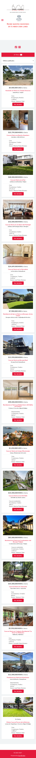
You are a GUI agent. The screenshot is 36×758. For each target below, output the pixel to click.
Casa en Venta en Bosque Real (18, 360)
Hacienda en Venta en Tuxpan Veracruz (18, 90)
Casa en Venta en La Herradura (18, 269)
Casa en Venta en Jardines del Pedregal (18, 224)
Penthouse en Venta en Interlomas (18, 677)
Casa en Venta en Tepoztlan (18, 586)
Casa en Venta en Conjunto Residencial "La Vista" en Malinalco (18, 631)
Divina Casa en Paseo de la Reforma (18, 722)
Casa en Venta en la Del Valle (18, 495)
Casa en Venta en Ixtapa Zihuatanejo (18, 451)
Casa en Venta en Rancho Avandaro (18, 135)
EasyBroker (21, 755)
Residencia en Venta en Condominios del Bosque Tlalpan (18, 541)
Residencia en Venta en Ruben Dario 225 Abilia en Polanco (18, 405)
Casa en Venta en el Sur (17, 180)
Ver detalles (18, 104)
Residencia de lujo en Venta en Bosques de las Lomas (18, 314)
